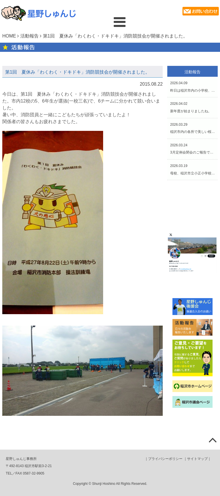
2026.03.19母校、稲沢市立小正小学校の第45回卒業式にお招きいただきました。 (192, 169)
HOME (9, 36)
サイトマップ (197, 459)
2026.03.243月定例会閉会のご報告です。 (192, 149)
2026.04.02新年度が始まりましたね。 (190, 107)
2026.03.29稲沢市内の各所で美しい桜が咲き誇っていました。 (192, 128)
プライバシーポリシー (165, 459)
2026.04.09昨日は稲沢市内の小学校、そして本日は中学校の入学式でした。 (192, 86)
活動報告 (29, 36)
